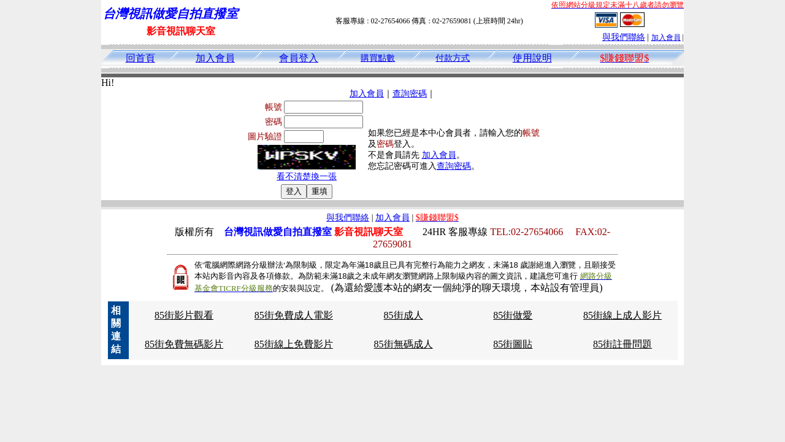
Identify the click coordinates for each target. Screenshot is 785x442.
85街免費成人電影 (294, 315)
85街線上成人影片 (622, 315)
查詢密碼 (409, 93)
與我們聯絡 (623, 37)
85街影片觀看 (184, 315)
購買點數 (378, 58)
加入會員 (666, 37)
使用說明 (532, 58)
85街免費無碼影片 (184, 344)
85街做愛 (512, 315)
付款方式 (452, 58)
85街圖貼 (512, 344)
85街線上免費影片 (294, 344)
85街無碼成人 (403, 344)
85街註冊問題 (622, 344)
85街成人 (403, 315)
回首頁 (140, 58)
